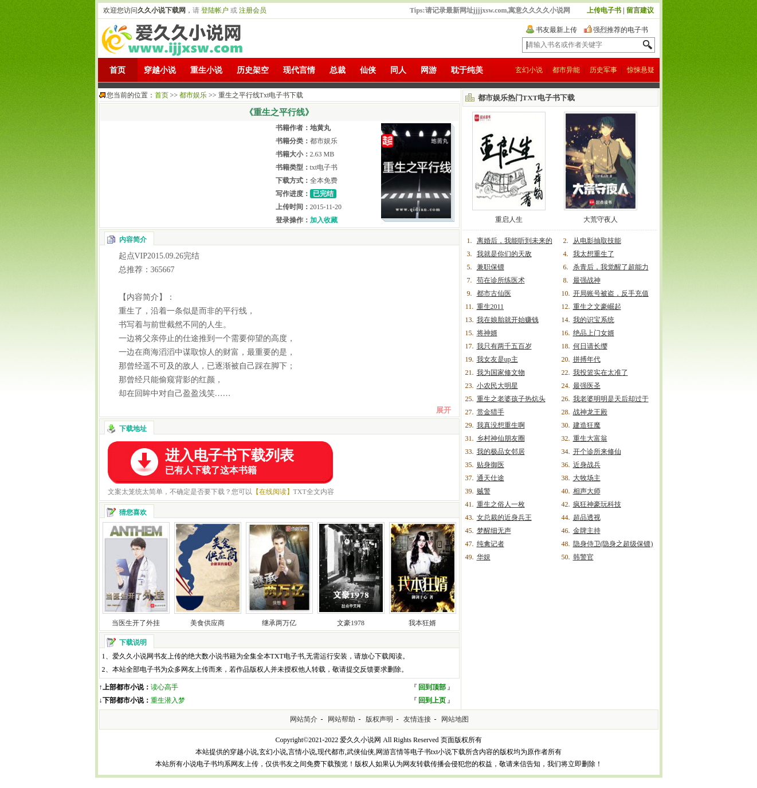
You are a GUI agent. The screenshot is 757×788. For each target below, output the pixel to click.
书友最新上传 (556, 30)
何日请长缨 (590, 346)
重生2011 (490, 307)
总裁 (338, 70)
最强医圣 (587, 386)
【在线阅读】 (272, 492)
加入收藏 (324, 220)
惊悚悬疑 (640, 70)
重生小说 (206, 70)
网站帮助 (341, 719)
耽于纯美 (467, 70)
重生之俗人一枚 (501, 504)
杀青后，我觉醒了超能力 (611, 267)
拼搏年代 (587, 359)
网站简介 (303, 719)
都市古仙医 (494, 293)
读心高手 (164, 687)
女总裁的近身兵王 (504, 517)
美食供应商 (207, 623)
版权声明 (379, 719)
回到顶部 (432, 687)
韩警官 (583, 557)
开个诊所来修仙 (597, 452)
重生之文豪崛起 (597, 307)
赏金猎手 (490, 412)
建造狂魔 (587, 425)
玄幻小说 (529, 70)
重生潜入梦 (168, 700)
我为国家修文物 (501, 372)
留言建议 (640, 10)
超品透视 (587, 517)
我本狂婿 (422, 623)
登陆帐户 (215, 10)
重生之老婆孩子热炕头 (511, 399)
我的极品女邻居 (501, 452)
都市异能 (566, 70)
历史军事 (603, 70)
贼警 (484, 491)
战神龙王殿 (590, 412)
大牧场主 (587, 478)
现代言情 (299, 70)
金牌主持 (587, 531)
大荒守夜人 (600, 219)
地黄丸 (320, 128)
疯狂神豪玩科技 (597, 504)
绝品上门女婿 (593, 333)
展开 (443, 410)
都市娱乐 (193, 95)
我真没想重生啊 (501, 425)
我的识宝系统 (593, 320)
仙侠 (368, 70)
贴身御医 (490, 465)
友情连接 (417, 719)
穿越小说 (160, 70)
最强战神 (587, 280)
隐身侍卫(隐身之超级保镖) (613, 544)
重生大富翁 (590, 438)
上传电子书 (604, 10)
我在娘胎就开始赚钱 (508, 320)
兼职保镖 (490, 267)
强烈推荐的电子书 (620, 30)
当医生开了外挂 (136, 623)
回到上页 (432, 700)
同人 (398, 70)
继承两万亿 (279, 623)
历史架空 (253, 70)
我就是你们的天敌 (504, 254)
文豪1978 (350, 623)
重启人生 (509, 219)
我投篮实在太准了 (600, 372)
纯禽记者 (490, 544)
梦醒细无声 (494, 531)
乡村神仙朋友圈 (501, 438)
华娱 (484, 557)
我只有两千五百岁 (504, 346)
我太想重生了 (593, 254)
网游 (429, 70)
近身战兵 (587, 465)
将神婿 (487, 333)
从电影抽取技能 (597, 241)
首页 (117, 70)
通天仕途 (490, 478)
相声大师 (587, 491)
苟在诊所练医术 (501, 280)
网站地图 (455, 719)
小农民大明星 (497, 386)
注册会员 (252, 10)
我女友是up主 (497, 359)
